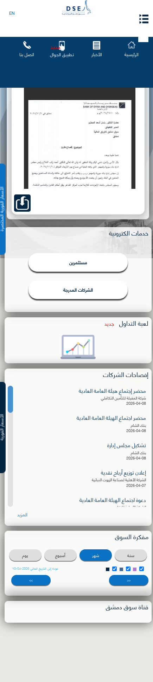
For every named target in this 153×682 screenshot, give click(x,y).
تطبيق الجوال (61, 54)
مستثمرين (78, 262)
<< (128, 580)
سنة (130, 555)
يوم (25, 555)
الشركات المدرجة (78, 289)
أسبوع (60, 555)
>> (31, 580)
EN (12, 13)
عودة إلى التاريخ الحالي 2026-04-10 (35, 568)
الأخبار (96, 54)
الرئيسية (132, 54)
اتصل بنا (26, 54)
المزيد (22, 514)
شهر (95, 555)
